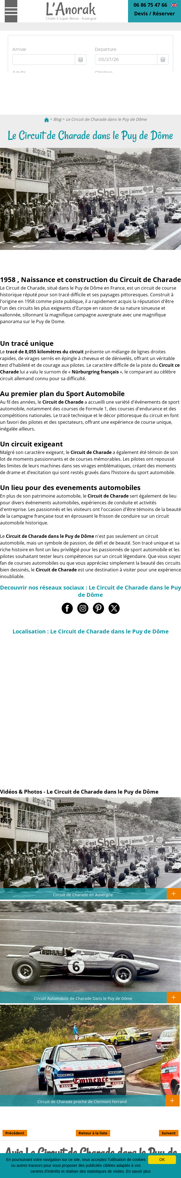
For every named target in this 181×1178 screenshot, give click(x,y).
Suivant (169, 1133)
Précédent (14, 1133)
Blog (57, 119)
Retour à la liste (93, 1133)
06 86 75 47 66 (150, 4)
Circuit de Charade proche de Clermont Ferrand (82, 1101)
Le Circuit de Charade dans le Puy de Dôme (106, 119)
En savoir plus (138, 1171)
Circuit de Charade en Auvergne (83, 894)
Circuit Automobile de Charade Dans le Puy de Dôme (83, 998)
